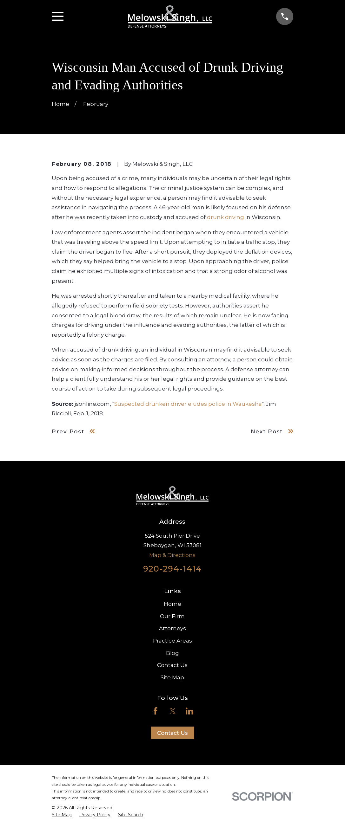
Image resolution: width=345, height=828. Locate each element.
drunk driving (225, 217)
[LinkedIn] (189, 711)
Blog (172, 653)
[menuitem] (62, 815)
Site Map (172, 677)
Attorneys (172, 628)
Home (172, 604)
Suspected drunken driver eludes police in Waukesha (188, 404)
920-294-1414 (172, 568)
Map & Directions (172, 555)
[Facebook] (155, 711)
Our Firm (172, 616)
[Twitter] (172, 711)
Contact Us (172, 665)
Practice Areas (172, 640)
